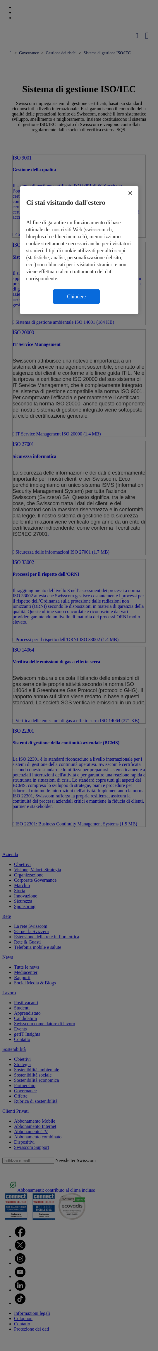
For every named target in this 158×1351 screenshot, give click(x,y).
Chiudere (76, 297)
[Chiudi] (130, 193)
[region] (79, 250)
